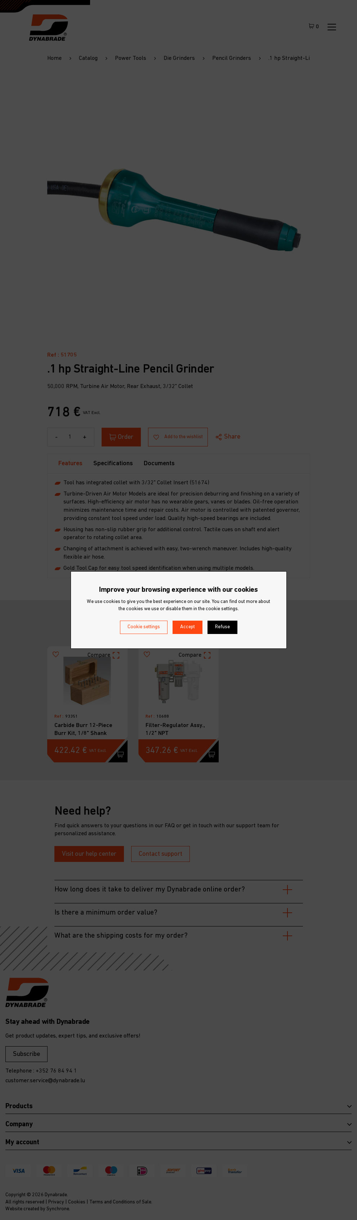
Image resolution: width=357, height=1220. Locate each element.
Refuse (222, 627)
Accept (187, 627)
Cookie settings (144, 627)
